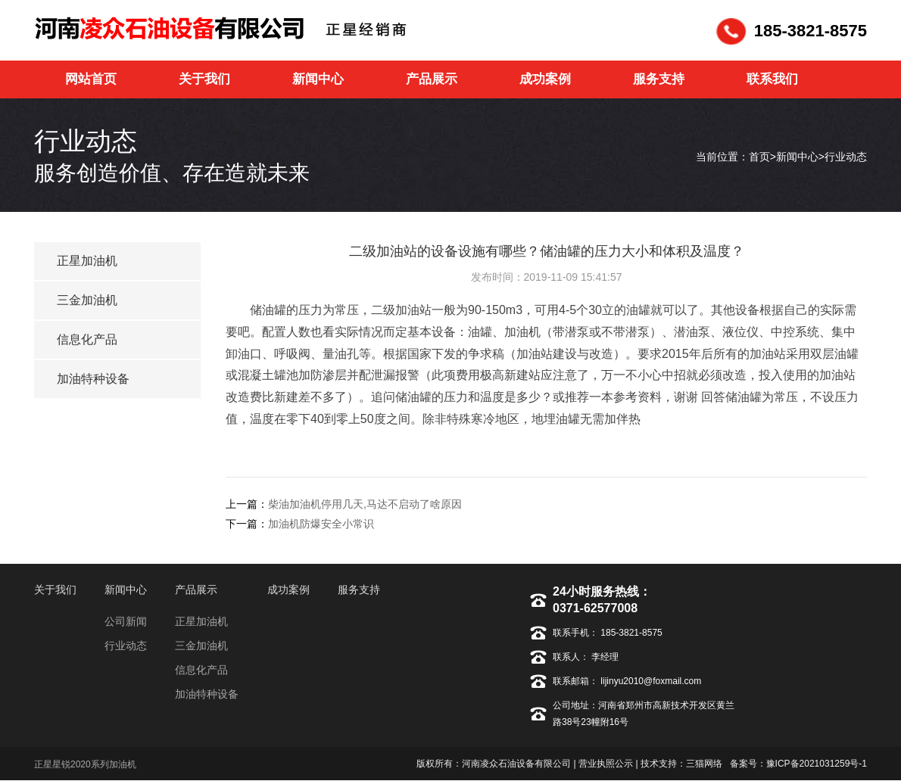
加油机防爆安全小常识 (321, 524)
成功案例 (288, 589)
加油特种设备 (93, 378)
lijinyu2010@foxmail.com (649, 681)
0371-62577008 (595, 608)
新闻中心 (797, 157)
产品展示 (196, 589)
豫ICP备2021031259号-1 (816, 763)
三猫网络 (704, 763)
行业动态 (846, 157)
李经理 (604, 657)
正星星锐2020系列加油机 (85, 764)
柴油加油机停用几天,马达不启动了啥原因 (365, 504)
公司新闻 (125, 621)
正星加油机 (87, 260)
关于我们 (55, 589)
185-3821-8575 (632, 632)
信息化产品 (87, 339)
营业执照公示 (605, 763)
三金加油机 (87, 300)
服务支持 (359, 589)
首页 (759, 157)
